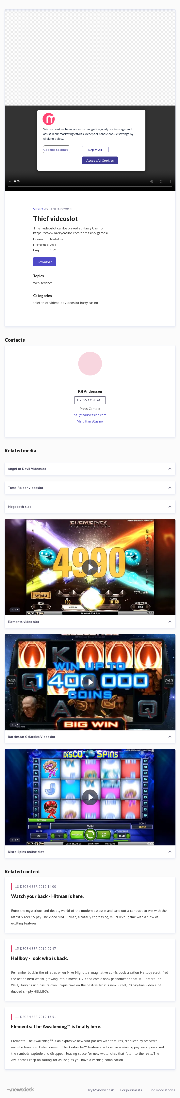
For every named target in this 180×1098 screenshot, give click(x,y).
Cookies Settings (55, 149)
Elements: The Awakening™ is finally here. (56, 1026)
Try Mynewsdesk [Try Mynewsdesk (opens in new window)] (100, 1090)
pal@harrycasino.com (90, 415)
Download (45, 262)
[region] (91, 140)
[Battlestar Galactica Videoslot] (90, 682)
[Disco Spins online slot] (90, 797)
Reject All (95, 150)
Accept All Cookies (100, 160)
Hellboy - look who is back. (39, 958)
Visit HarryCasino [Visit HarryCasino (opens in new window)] (90, 421)
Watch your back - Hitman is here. (47, 896)
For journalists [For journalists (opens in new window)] (131, 1090)
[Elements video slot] (90, 567)
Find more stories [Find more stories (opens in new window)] (161, 1090)
